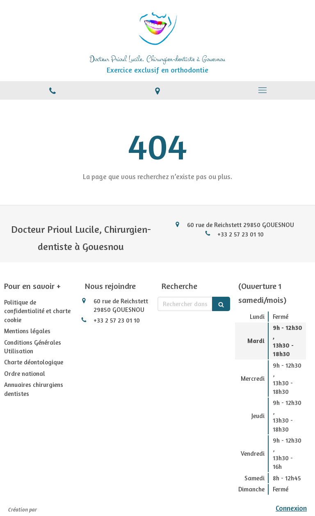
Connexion (291, 508)
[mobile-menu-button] (262, 90)
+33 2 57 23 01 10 (240, 234)
